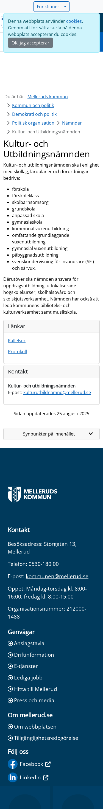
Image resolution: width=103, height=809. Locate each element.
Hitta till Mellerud (32, 689)
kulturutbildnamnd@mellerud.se (57, 392)
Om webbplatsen (32, 726)
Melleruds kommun (47, 97)
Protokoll (17, 352)
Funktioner (50, 7)
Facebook (29, 764)
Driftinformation (31, 654)
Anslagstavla (26, 643)
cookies (74, 21)
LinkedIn (28, 777)
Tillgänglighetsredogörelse (43, 737)
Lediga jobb (25, 677)
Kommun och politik (33, 105)
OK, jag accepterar (30, 43)
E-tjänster (23, 666)
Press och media (31, 700)
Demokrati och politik (34, 114)
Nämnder (72, 123)
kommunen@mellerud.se (57, 576)
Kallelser (17, 341)
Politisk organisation (33, 123)
